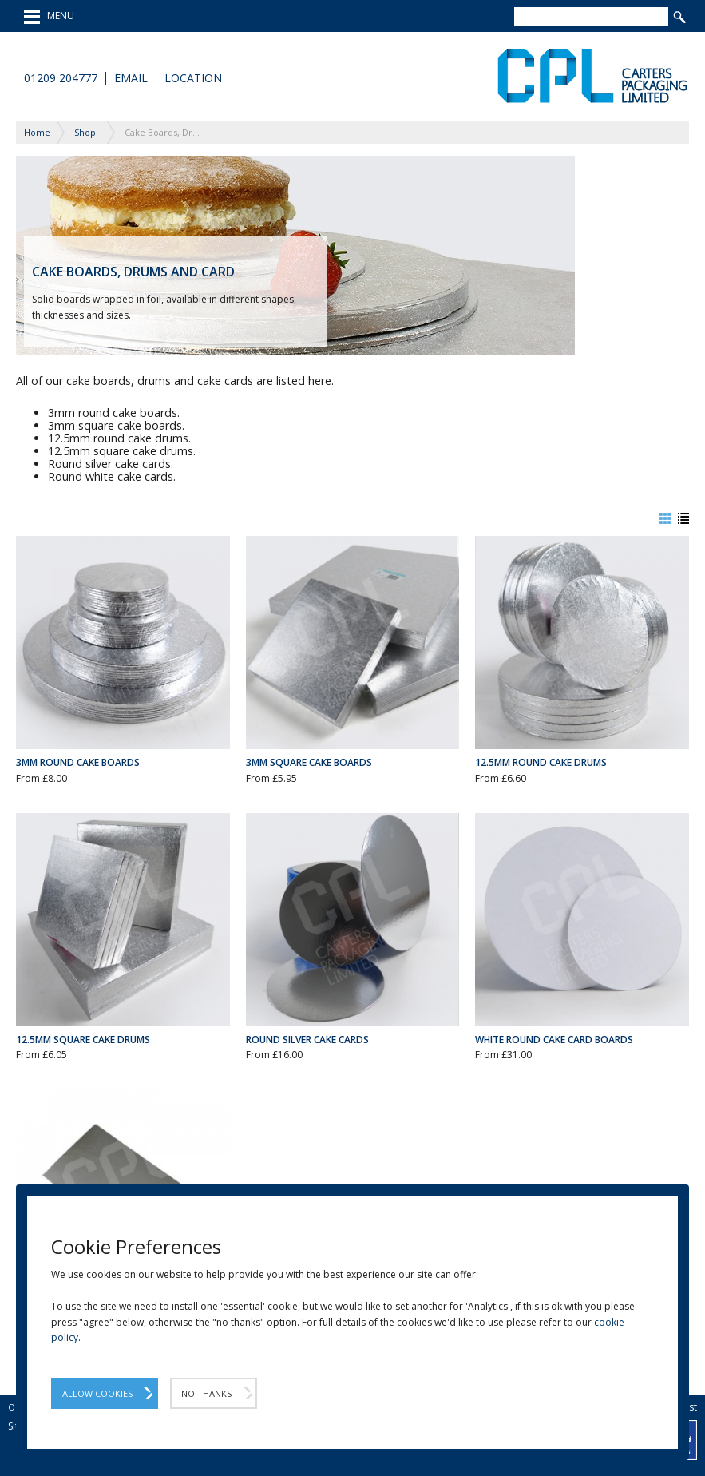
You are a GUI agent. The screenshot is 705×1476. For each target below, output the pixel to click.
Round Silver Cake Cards (307, 1039)
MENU (49, 17)
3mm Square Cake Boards (309, 762)
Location (193, 78)
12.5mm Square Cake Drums (83, 1039)
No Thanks (206, 1393)
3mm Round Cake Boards (78, 762)
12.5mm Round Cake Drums (541, 762)
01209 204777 (60, 78)
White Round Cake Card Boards (554, 1039)
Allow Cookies (97, 1393)
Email (131, 78)
